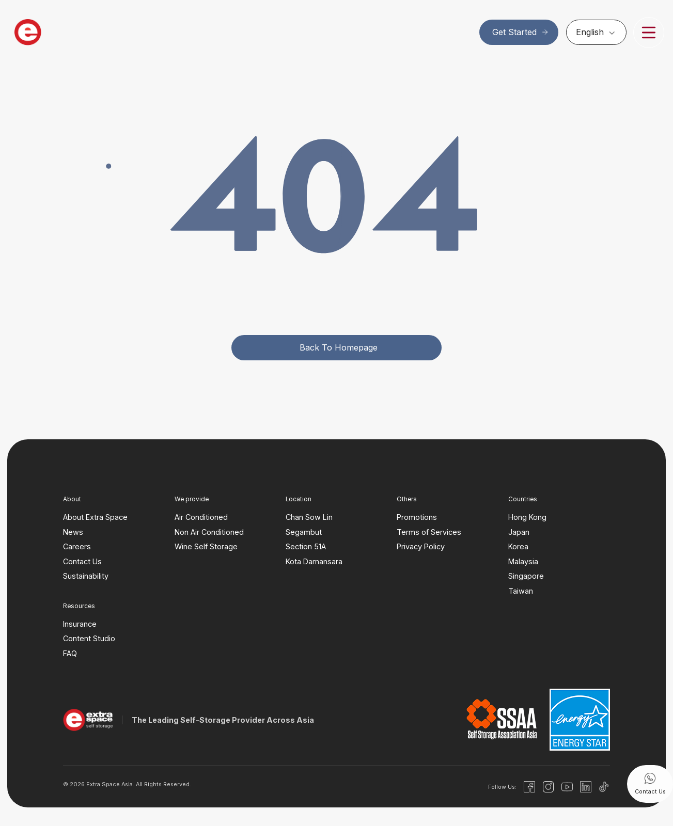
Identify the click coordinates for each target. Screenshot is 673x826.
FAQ (70, 653)
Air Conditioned (201, 517)
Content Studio (89, 638)
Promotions (417, 517)
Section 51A (306, 546)
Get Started (520, 32)
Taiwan (520, 590)
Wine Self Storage (206, 546)
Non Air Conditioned (209, 532)
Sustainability (85, 575)
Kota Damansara (314, 561)
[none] (596, 32)
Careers (77, 546)
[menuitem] (596, 32)
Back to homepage (339, 347)
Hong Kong (527, 517)
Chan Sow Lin (309, 517)
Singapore (526, 575)
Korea (518, 546)
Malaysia (523, 561)
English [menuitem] (590, 32)
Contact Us (82, 561)
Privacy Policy (421, 546)
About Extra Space (95, 517)
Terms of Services (429, 532)
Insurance (80, 624)
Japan (518, 532)
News (73, 532)
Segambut (304, 532)
